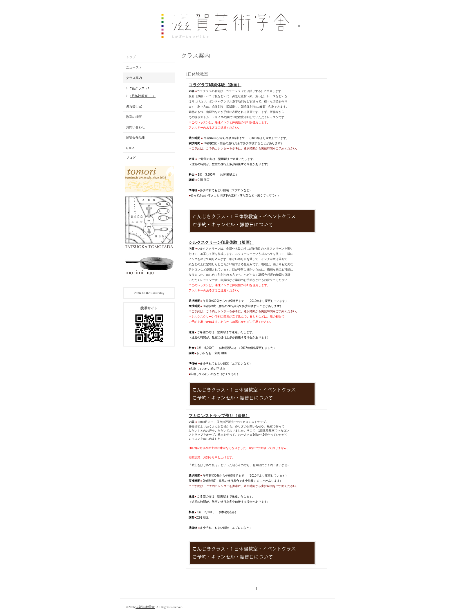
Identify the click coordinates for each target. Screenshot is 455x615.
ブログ (131, 157)
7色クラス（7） (141, 88)
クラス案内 (134, 78)
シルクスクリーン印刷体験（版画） (221, 242)
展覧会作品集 (135, 137)
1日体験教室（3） (143, 96)
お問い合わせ (135, 127)
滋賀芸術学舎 (145, 607)
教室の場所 (134, 116)
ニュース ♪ (133, 67)
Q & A (130, 147)
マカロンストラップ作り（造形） (219, 416)
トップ (131, 57)
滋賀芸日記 (134, 106)
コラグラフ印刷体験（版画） (215, 85)
